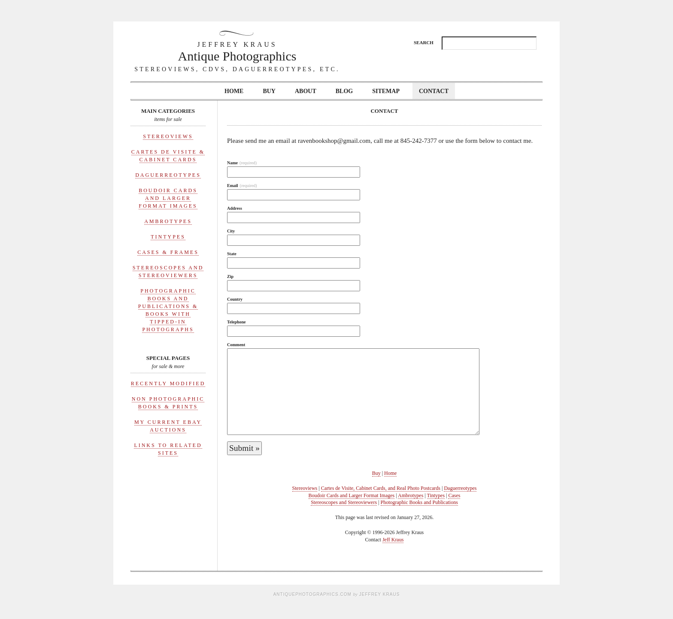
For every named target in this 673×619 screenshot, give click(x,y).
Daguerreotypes (168, 175)
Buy (269, 91)
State (231, 253)
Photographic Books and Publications (419, 502)
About (305, 91)
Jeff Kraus (392, 540)
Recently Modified (168, 383)
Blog (344, 91)
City (231, 231)
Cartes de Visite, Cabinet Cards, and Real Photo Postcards (380, 488)
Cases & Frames (168, 252)
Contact (434, 91)
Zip (230, 276)
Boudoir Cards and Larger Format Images (168, 198)
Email (242, 185)
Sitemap (386, 91)
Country (235, 299)
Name (242, 162)
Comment (236, 344)
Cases (454, 495)
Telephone (236, 322)
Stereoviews (168, 136)
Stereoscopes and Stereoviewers (344, 502)
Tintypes (168, 237)
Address (234, 208)
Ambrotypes (168, 221)
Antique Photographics (237, 51)
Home (233, 91)
